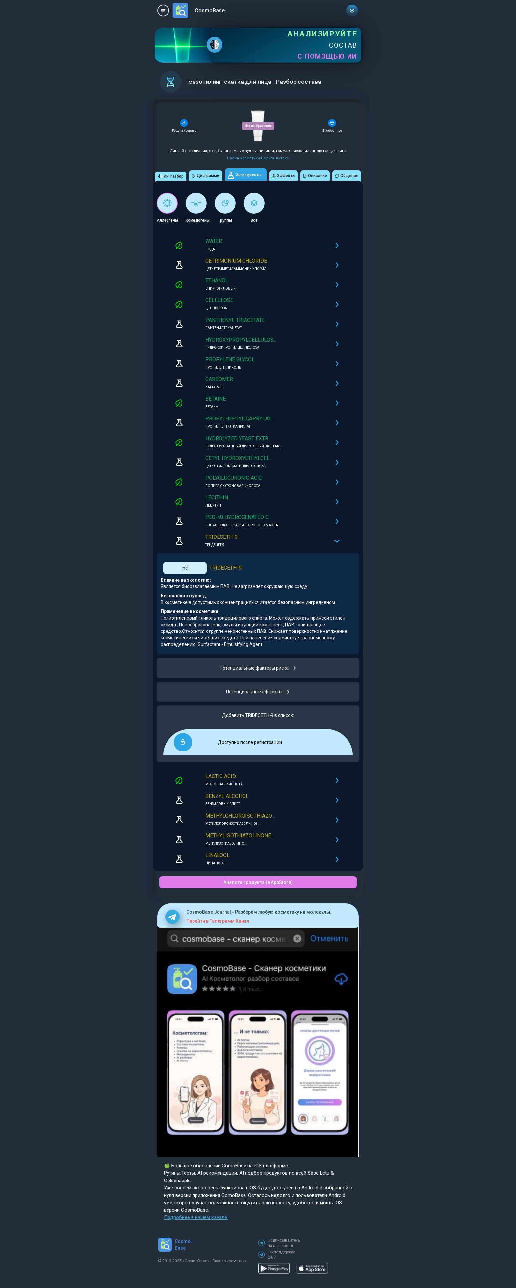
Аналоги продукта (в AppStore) (258, 882)
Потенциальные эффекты (258, 691)
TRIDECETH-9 (225, 568)
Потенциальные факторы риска (258, 668)
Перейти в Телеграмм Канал (217, 921)
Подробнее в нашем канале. (196, 1217)
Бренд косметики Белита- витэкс (258, 158)
